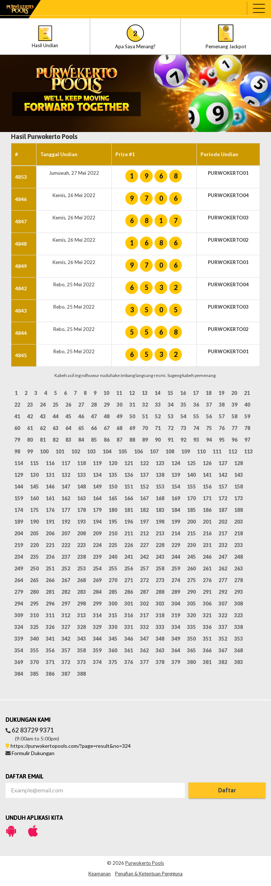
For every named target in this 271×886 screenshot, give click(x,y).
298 (81, 603)
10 (106, 393)
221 (50, 545)
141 (207, 475)
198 (160, 522)
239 (97, 557)
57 (222, 416)
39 (234, 404)
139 (175, 475)
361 (128, 650)
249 (18, 568)
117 (65, 463)
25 (55, 404)
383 (238, 662)
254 (97, 568)
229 (175, 545)
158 (238, 486)
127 (222, 463)
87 (119, 440)
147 (65, 486)
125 (191, 463)
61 (30, 428)
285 (112, 592)
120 (112, 463)
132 (65, 475)
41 (17, 416)
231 (207, 545)
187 (222, 510)
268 (81, 580)
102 (75, 451)
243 (160, 557)
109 (185, 451)
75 (209, 428)
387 (65, 674)
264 (18, 580)
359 (97, 650)
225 (112, 545)
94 (209, 440)
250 (34, 568)
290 (191, 592)
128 (238, 463)
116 (50, 463)
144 (18, 486)
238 (81, 557)
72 (170, 428)
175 (34, 510)
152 (144, 486)
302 (144, 603)
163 (81, 498)
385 (34, 674)
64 (68, 428)
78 (247, 428)
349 (175, 639)
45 (68, 416)
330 (112, 627)
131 (50, 475)
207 (65, 533)
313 (81, 615)
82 (55, 440)
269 (97, 580)
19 (221, 393)
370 (34, 662)
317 (144, 615)
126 (207, 463)
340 (34, 639)
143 (238, 475)
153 (160, 486)
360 (112, 650)
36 (196, 404)
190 (34, 522)
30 (119, 404)
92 (183, 440)
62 (43, 428)
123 (160, 463)
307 (222, 603)
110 (201, 451)
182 (144, 510)
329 (97, 627)
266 (50, 580)
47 (94, 416)
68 (119, 428)
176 (50, 510)
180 (112, 510)
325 (34, 627)
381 (207, 662)
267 (65, 580)
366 (207, 650)
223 (81, 545)
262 (222, 568)
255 (112, 568)
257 (144, 568)
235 (34, 557)
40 (247, 404)
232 (222, 545)
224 (97, 545)
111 (217, 451)
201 (207, 522)
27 (81, 404)
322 (222, 615)
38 (222, 404)
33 (158, 404)
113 (248, 451)
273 (160, 580)
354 (18, 650)
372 (65, 662)
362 (144, 650)
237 (65, 557)
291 (207, 592)
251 (50, 568)
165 (112, 498)
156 (207, 486)
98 (17, 451)
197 (144, 522)
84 (81, 440)
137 (144, 475)
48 (107, 416)
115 (34, 463)
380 (191, 662)
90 (158, 440)
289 (175, 592)
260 (191, 568)
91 (170, 440)
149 (97, 486)
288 (160, 592)
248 (238, 557)
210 (112, 533)
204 (18, 533)
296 (50, 603)
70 (145, 428)
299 (97, 603)
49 (119, 416)
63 (55, 428)
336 (207, 627)
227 (144, 545)
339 (18, 639)
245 (191, 557)
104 (107, 451)
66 (94, 428)
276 (207, 580)
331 (128, 627)
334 (175, 627)
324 (18, 627)
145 (34, 486)
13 (145, 393)
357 (65, 650)
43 (43, 416)
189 (18, 522)
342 (65, 639)
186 (207, 510)
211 (128, 533)
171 (207, 498)
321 (207, 615)
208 (81, 533)
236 (50, 557)
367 (222, 650)
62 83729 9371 (33, 730)
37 (209, 404)
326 (50, 627)
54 (183, 416)
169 (175, 498)
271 (128, 580)
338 (238, 627)
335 (191, 627)
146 (50, 486)
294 (18, 603)
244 (175, 557)
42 (30, 416)
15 (170, 393)
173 (238, 498)
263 (238, 568)
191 (50, 522)
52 (158, 416)
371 (50, 662)
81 (43, 440)
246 (207, 557)
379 (175, 662)
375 (112, 662)
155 (191, 486)
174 (18, 510)
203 (238, 522)
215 (191, 533)
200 (191, 522)
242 (144, 557)
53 (170, 416)
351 (207, 639)
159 (18, 498)
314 (97, 615)
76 (222, 428)
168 (160, 498)
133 (81, 475)
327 (65, 627)
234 (18, 557)
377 (144, 662)
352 (222, 639)
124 (175, 463)
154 (175, 486)
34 (170, 404)
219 (18, 545)
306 (207, 603)
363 (160, 650)
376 (128, 662)
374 (97, 662)
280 (34, 592)
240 (112, 557)
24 (43, 404)
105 (122, 451)
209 (97, 533)
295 (34, 603)
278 (238, 580)
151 (128, 486)
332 (144, 627)
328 (81, 627)
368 (238, 650)
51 (145, 416)
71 (158, 428)
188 (238, 510)
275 (191, 580)
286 (128, 592)
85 (94, 440)
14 (157, 393)
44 (55, 416)
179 (97, 510)
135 (112, 475)
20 (234, 393)
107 (154, 451)
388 (81, 674)
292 (222, 592)
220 (34, 545)
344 (97, 639)
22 (17, 404)
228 (160, 545)
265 (34, 580)
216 (207, 533)
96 (234, 440)
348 (160, 639)
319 (175, 615)
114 (18, 463)
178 (81, 510)
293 (238, 592)
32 (145, 404)
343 (81, 639)
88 (132, 440)
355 (34, 650)
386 (50, 674)
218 (238, 533)
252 (65, 568)
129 (18, 475)
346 (128, 639)
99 (30, 451)
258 (160, 568)
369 (18, 662)
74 (196, 428)
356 (50, 650)
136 (128, 475)
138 (160, 475)
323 (238, 615)
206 (50, 533)
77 (234, 428)
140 (191, 475)
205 (34, 533)
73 (183, 428)
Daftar (227, 790)
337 (222, 627)
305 (191, 603)
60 (17, 428)
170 (191, 498)
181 (128, 510)
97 (247, 440)
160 (34, 498)
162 (65, 498)
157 (222, 486)
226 (128, 545)
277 (222, 580)
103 (91, 451)
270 (112, 580)
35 (183, 404)
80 (30, 440)
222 (65, 545)
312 (65, 615)
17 (196, 393)
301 (128, 603)
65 (81, 428)
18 (208, 393)
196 (128, 522)
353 (238, 639)
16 (183, 393)
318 (160, 615)
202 (222, 522)
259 (175, 568)
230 (191, 545)
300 (112, 603)
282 (65, 592)
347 (144, 639)
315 (112, 615)
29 (107, 404)
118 (81, 463)
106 (138, 451)
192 (65, 522)
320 (191, 615)
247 (222, 557)
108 (169, 451)
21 (247, 393)
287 (144, 592)
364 (175, 650)
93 (196, 440)
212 (144, 533)
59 (247, 416)
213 (160, 533)
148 (81, 486)
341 (50, 639)
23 (30, 404)
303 (160, 603)
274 (175, 580)
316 (128, 615)
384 (18, 674)
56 (209, 416)
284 (97, 592)
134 (97, 475)
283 (81, 592)
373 (81, 662)
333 (160, 627)
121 (128, 463)
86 (107, 440)
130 (34, 475)
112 (232, 451)
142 (222, 475)
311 (50, 615)
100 (44, 451)
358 (81, 650)
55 (196, 416)
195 (112, 522)
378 (160, 662)
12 (132, 393)
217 (222, 533)
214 (175, 533)
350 (191, 639)
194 (97, 522)
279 (18, 592)
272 (144, 580)
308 (238, 603)
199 (175, 522)
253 (81, 568)
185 (191, 510)
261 (207, 568)
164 (97, 498)
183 (160, 510)
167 (144, 498)
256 (128, 568)
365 (191, 650)
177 (65, 510)
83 (68, 440)
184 (175, 510)
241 (128, 557)
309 (18, 615)
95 (222, 440)
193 (81, 522)
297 (65, 603)
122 (144, 463)
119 (97, 463)
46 (81, 416)
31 (132, 404)
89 (145, 440)
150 (112, 486)
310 (34, 615)
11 (119, 393)
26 (68, 404)
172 (222, 498)
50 (132, 416)
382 (222, 662)
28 (94, 404)
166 (128, 498)
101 (60, 451)
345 (112, 639)
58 (234, 416)
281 (50, 592)
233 (238, 545)
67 (107, 428)
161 (50, 498)
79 (17, 440)
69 (132, 428)
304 (175, 603)
